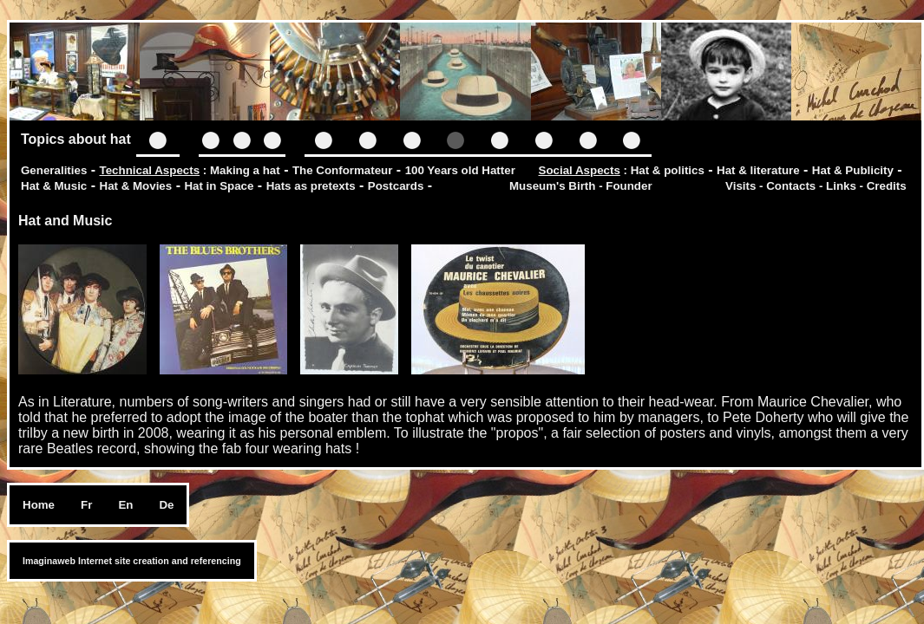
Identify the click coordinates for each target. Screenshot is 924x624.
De (166, 504)
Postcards (395, 185)
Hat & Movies (136, 185)
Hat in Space (218, 185)
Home (39, 504)
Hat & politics (667, 170)
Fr (86, 504)
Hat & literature (758, 170)
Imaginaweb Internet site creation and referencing (132, 561)
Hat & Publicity (853, 170)
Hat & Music (54, 185)
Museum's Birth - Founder (580, 185)
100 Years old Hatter (460, 170)
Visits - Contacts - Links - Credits (816, 185)
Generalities (54, 170)
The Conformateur (342, 170)
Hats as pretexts (311, 185)
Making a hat (245, 170)
